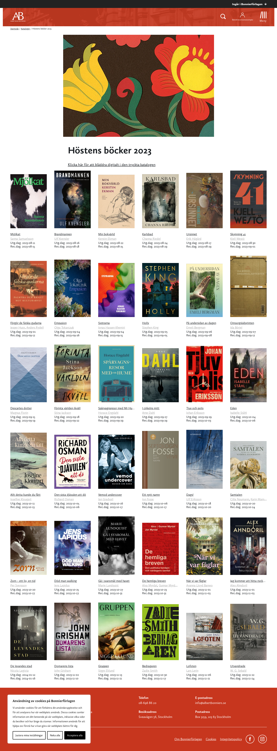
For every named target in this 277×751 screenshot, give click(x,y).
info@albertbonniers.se (210, 703)
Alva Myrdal (149, 585)
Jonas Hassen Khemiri (111, 327)
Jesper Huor (17, 327)
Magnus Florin (19, 413)
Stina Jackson (62, 413)
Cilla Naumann (239, 499)
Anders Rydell (35, 327)
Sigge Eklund (106, 670)
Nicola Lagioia (19, 670)
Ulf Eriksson (193, 499)
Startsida (14, 28)
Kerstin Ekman (107, 239)
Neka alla (55, 735)
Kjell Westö (237, 239)
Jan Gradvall (105, 499)
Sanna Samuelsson (21, 239)
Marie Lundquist (108, 585)
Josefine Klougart (20, 499)
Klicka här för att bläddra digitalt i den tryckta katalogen (112, 164)
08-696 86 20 (147, 703)
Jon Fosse (148, 499)
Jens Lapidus (62, 585)
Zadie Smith (149, 670)
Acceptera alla (75, 735)
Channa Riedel (151, 239)
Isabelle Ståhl (238, 413)
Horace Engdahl (108, 413)
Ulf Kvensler (61, 239)
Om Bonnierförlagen (188, 739)
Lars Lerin (192, 670)
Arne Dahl (148, 413)
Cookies (211, 739)
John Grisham (62, 670)
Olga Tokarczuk (64, 327)
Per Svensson (18, 585)
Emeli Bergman (195, 327)
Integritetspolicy (231, 739)
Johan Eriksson (195, 413)
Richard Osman (64, 499)
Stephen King (150, 327)
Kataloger (25, 28)
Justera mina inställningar (29, 735)
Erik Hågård (193, 239)
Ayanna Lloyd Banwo (199, 585)
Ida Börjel (236, 327)
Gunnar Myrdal (168, 585)
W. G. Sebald (238, 670)
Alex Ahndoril (238, 585)
